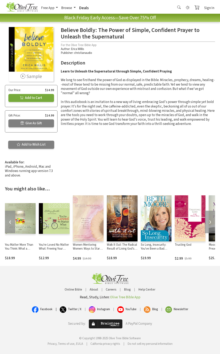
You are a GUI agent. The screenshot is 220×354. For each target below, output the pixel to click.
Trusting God (183, 245)
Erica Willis (77, 49)
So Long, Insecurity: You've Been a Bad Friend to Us (153, 249)
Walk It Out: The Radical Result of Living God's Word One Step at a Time (122, 251)
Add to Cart (31, 97)
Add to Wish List (31, 144)
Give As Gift (31, 123)
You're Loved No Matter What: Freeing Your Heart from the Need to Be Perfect (54, 251)
